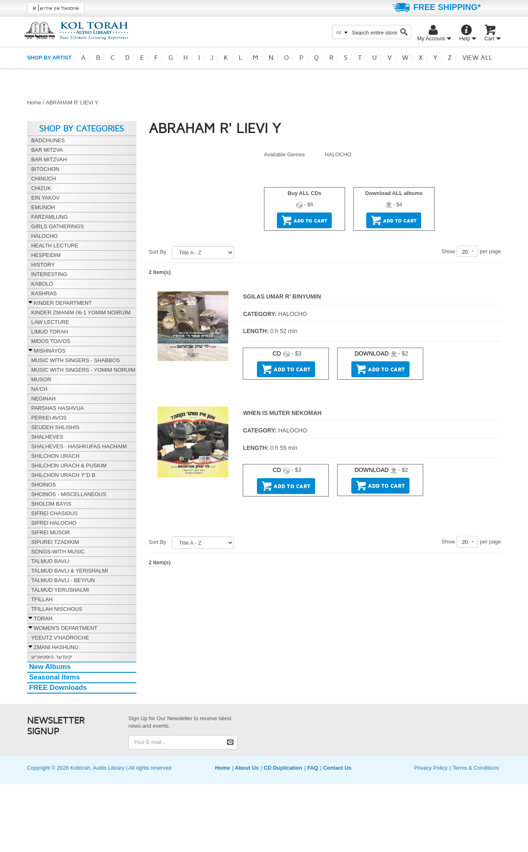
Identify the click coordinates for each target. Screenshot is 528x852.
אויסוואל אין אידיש (55, 8)
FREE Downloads (58, 687)
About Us (247, 768)
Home (34, 102)
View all (477, 58)
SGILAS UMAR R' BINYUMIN (282, 296)
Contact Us (337, 768)
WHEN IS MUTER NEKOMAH (282, 413)
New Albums (50, 667)
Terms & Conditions (475, 768)
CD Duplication (283, 768)
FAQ (312, 768)
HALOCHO (338, 154)
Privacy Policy (430, 768)
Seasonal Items (54, 677)
